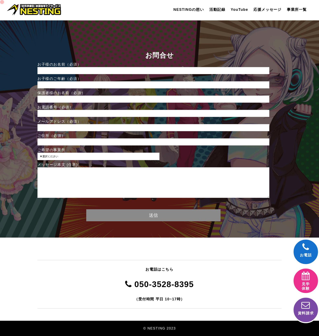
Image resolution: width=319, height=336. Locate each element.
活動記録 (217, 10)
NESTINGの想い (188, 10)
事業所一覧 (297, 10)
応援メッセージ (267, 10)
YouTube (239, 10)
